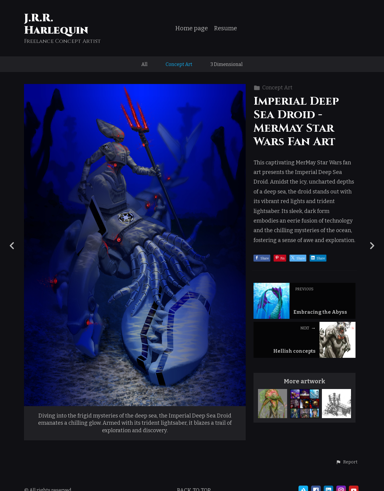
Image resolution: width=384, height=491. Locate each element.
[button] (346, 462)
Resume (225, 28)
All (144, 64)
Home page (191, 28)
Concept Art (179, 64)
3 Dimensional (226, 64)
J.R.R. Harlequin (56, 24)
